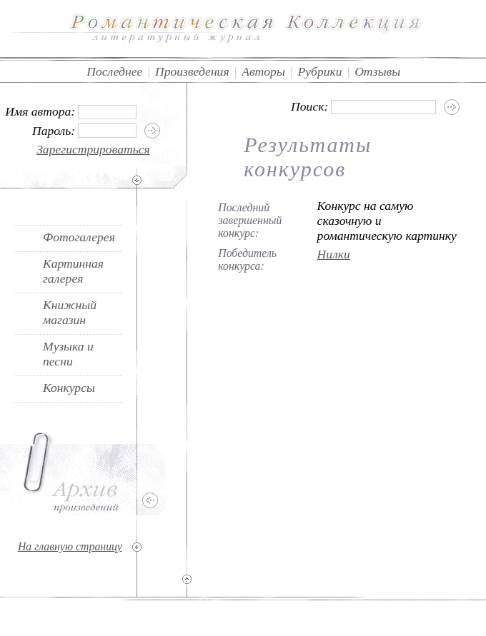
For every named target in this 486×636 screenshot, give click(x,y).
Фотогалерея (79, 237)
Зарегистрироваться (93, 149)
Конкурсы (69, 387)
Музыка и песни (68, 353)
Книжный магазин (69, 312)
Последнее (114, 71)
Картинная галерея (73, 271)
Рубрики (319, 71)
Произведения (192, 71)
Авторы (263, 71)
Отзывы (377, 71)
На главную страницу (70, 546)
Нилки (333, 254)
